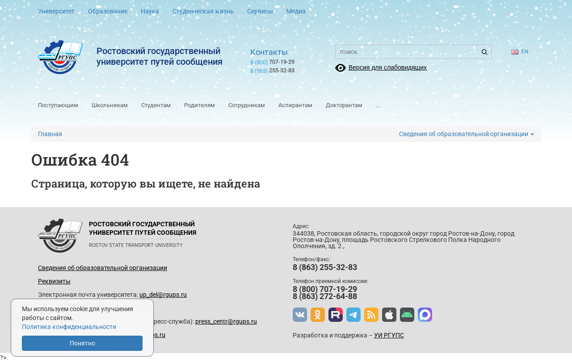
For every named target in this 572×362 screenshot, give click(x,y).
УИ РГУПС (389, 335)
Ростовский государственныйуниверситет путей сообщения (160, 56)
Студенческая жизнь (203, 11)
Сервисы (260, 11)
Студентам (156, 105)
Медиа (296, 11)
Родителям (199, 105)
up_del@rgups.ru (163, 294)
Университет (56, 11)
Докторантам (344, 105)
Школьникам (110, 105)
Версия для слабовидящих (388, 67)
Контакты (269, 52)
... (378, 105)
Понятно (82, 343)
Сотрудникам (246, 105)
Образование (107, 11)
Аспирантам (295, 105)
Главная (50, 133)
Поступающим (58, 105)
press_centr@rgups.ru (226, 321)
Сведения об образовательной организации (466, 133)
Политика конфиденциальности (69, 326)
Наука (150, 11)
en (519, 51)
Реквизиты (54, 281)
